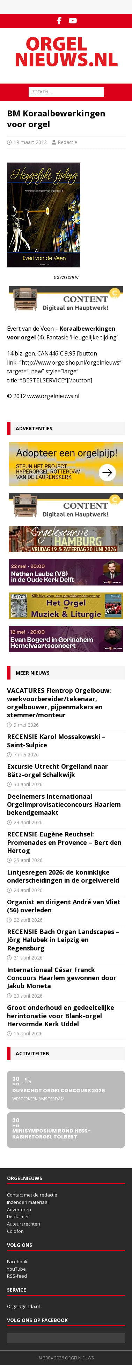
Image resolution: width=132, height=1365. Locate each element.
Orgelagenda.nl (23, 1306)
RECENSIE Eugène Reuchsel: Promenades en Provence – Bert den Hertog (64, 842)
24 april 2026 (28, 890)
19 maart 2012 (30, 142)
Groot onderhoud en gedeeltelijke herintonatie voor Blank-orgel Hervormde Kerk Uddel (60, 1015)
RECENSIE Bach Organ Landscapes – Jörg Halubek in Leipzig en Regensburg (63, 939)
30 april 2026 (28, 784)
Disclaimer (18, 1216)
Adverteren (19, 1209)
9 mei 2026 (26, 724)
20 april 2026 (28, 995)
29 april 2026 (28, 822)
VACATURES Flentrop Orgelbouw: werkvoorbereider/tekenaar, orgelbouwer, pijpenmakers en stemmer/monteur (59, 702)
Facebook (17, 1261)
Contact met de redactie (32, 1195)
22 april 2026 (28, 920)
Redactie (67, 142)
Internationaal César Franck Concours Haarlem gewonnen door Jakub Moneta (61, 977)
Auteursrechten (23, 1224)
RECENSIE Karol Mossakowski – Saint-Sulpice (56, 740)
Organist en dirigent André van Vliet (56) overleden (63, 906)
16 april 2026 (28, 1033)
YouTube (16, 1269)
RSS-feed (17, 1276)
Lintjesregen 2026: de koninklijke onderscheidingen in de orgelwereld (63, 876)
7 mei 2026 (26, 754)
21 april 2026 (28, 957)
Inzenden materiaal (28, 1202)
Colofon (15, 1231)
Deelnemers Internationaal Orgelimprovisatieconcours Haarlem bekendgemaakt (64, 804)
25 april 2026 (28, 860)
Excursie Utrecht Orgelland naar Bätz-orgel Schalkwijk (57, 770)
